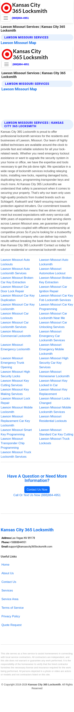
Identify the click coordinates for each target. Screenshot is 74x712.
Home (5, 564)
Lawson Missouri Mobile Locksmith (17, 410)
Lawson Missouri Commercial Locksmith (16, 334)
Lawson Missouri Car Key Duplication (18, 298)
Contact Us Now (37, 489)
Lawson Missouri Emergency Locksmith (15, 347)
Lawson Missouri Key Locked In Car (53, 383)
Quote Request (11, 625)
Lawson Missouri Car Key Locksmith (18, 307)
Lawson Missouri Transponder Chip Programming (12, 443)
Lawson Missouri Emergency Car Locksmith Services (52, 336)
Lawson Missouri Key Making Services (15, 392)
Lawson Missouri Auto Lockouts (15, 262)
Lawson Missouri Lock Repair (15, 401)
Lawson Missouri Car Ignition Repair (53, 289)
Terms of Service (12, 607)
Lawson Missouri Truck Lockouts (54, 441)
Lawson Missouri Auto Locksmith (53, 262)
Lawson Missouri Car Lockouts (15, 316)
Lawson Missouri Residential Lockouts (53, 419)
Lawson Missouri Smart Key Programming (16, 432)
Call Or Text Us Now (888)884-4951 (37, 495)
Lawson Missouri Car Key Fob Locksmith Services (56, 298)
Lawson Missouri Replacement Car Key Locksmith (15, 421)
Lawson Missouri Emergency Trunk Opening (12, 363)
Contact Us (8, 582)
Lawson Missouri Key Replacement (53, 392)
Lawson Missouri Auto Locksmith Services (15, 271)
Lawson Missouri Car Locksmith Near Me (53, 316)
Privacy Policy (10, 616)
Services (7, 590)
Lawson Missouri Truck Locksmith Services (16, 454)
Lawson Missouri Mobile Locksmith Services (55, 410)
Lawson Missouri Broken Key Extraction (55, 280)
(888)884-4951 (20, 18)
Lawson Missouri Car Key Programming (56, 307)
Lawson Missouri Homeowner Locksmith (54, 374)
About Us (7, 573)
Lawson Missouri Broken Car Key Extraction (17, 280)
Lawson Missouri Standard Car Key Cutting (56, 432)
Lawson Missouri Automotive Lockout (52, 271)
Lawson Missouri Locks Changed (54, 401)
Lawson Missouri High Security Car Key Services (53, 363)
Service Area (9, 599)
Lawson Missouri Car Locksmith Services (15, 325)
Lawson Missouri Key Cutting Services (15, 383)
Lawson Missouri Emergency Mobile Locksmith (51, 349)
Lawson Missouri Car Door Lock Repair (15, 289)
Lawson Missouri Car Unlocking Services (53, 325)
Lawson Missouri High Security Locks (15, 374)
